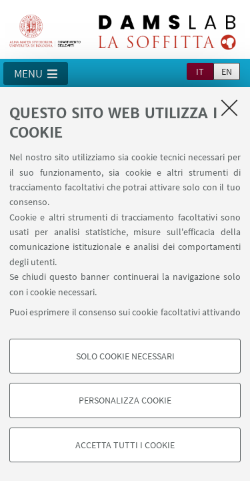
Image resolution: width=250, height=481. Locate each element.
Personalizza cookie (125, 400)
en (226, 71)
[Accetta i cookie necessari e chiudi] (229, 107)
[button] (35, 73)
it (200, 71)
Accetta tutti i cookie (125, 445)
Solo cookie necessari (125, 356)
